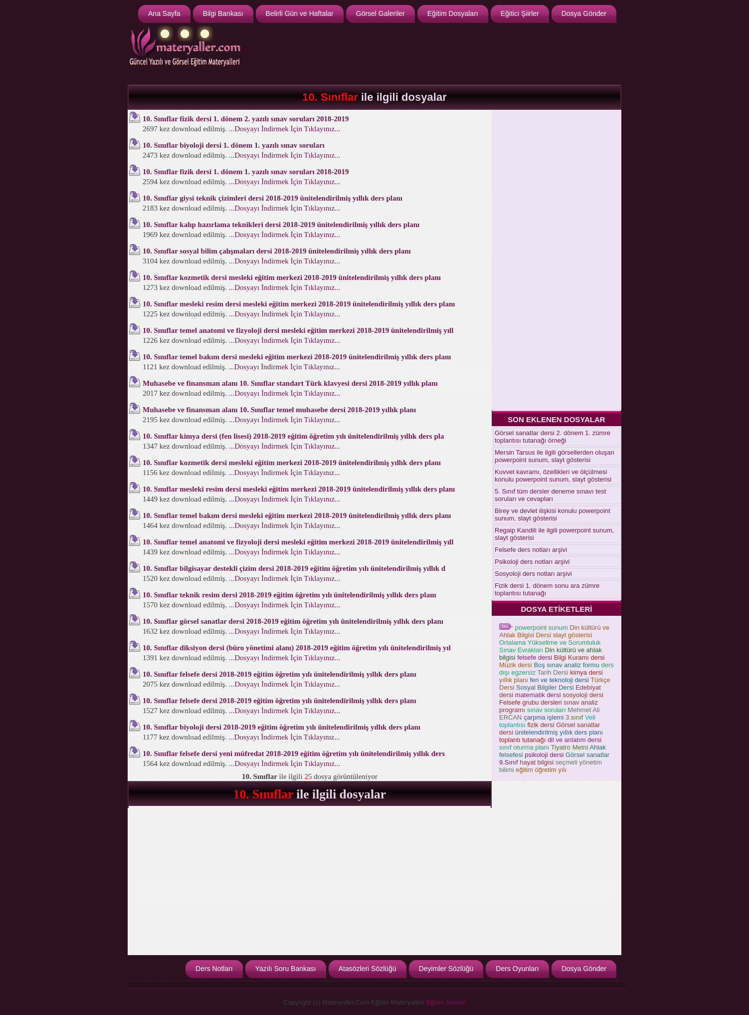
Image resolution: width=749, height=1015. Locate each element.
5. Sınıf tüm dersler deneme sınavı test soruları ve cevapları (550, 495)
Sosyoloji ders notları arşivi (533, 573)
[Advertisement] (437, 52)
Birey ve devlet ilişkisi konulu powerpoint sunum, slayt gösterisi (552, 514)
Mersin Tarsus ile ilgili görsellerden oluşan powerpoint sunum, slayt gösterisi (554, 456)
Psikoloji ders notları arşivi (532, 561)
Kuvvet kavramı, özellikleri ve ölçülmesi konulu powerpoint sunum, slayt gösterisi (553, 475)
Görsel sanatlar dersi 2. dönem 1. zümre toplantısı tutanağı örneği (552, 436)
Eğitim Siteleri (446, 1002)
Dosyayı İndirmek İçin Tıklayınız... (287, 129)
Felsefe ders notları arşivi (531, 549)
